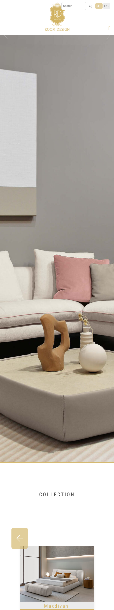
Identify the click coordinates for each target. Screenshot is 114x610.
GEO (99, 6)
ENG (106, 6)
